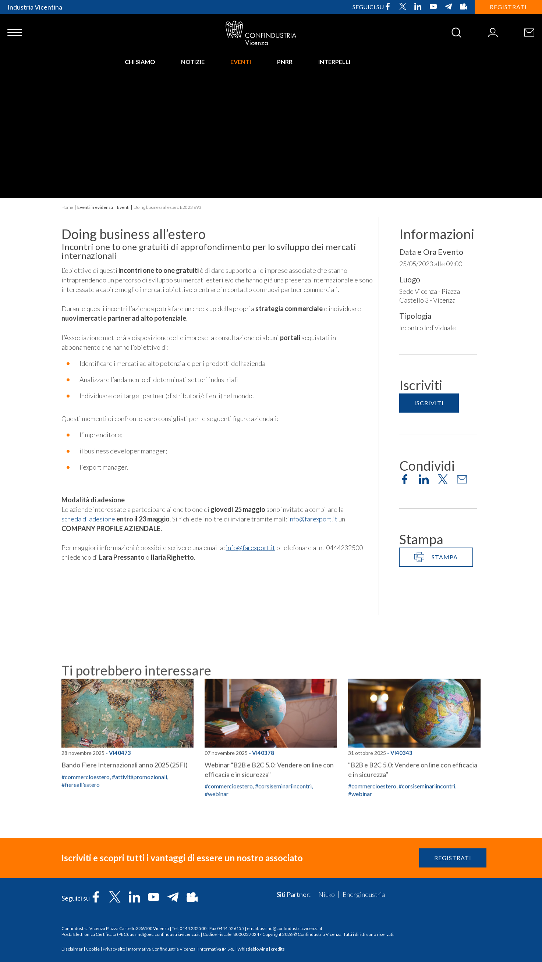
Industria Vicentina (34, 7)
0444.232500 (193, 928)
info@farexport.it (312, 519)
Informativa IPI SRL (216, 949)
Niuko (326, 894)
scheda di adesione (88, 519)
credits (278, 949)
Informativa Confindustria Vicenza (161, 949)
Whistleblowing (252, 949)
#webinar (360, 851)
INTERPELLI (334, 61)
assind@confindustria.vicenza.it (291, 928)
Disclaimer (72, 949)
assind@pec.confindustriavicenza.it (165, 934)
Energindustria (364, 894)
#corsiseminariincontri (426, 843)
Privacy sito (114, 949)
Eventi (240, 61)
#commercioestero (85, 834)
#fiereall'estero (80, 842)
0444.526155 (230, 928)
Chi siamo (140, 61)
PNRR (285, 61)
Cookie (93, 949)
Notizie (193, 61)
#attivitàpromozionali (139, 834)
